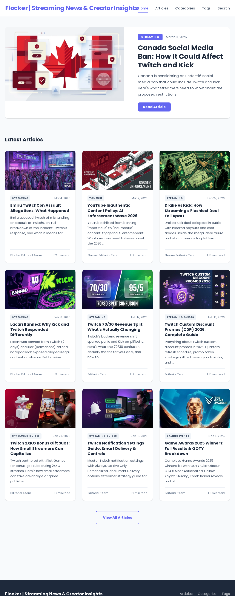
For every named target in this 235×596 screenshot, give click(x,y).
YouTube (96, 198)
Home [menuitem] (143, 8)
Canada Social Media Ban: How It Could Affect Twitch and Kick (180, 56)
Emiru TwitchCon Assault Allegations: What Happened (39, 208)
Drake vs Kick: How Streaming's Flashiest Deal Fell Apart (192, 210)
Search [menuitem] (224, 8)
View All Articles (117, 517)
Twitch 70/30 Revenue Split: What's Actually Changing (115, 327)
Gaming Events (177, 436)
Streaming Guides (180, 317)
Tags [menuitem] (206, 8)
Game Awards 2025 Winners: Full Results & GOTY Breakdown (194, 448)
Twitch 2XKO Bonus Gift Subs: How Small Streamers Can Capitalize (40, 448)
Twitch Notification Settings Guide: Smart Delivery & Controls (116, 448)
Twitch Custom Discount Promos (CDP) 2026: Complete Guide (189, 329)
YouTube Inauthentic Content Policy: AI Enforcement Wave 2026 (112, 210)
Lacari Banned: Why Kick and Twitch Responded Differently (39, 329)
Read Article (154, 106)
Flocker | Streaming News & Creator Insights (71, 8)
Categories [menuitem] (185, 8)
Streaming (150, 37)
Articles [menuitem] (161, 8)
